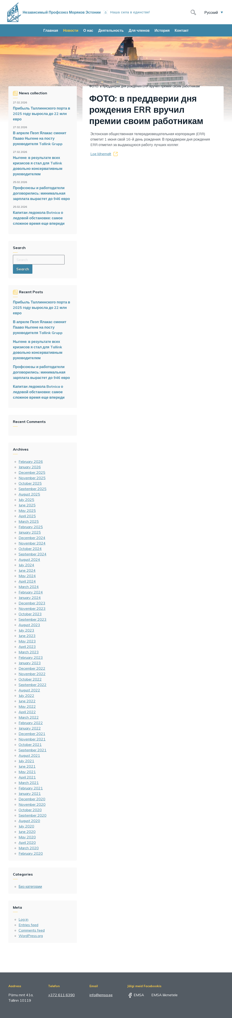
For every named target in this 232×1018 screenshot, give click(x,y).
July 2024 (26, 565)
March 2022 (29, 717)
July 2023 (26, 630)
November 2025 (32, 478)
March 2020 (29, 848)
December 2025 (32, 472)
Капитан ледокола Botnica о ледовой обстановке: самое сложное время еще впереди (39, 218)
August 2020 (29, 820)
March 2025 (29, 521)
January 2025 (30, 532)
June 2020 (27, 831)
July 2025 (26, 499)
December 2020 (32, 799)
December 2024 (32, 537)
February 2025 (31, 527)
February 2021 (31, 788)
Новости (70, 30)
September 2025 (32, 488)
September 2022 (32, 684)
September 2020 (32, 815)
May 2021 (27, 771)
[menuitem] (213, 12)
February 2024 (31, 592)
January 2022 (30, 728)
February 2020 (31, 853)
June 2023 (27, 635)
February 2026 (31, 461)
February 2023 (31, 657)
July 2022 (26, 695)
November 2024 (32, 543)
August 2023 (29, 625)
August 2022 (29, 690)
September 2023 (32, 619)
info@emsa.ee (101, 995)
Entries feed (28, 925)
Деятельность (110, 30)
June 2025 (27, 505)
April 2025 (27, 516)
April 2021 (27, 777)
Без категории (30, 886)
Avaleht (95, 82)
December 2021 (32, 733)
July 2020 (26, 826)
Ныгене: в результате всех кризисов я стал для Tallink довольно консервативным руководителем (37, 165)
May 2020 (27, 837)
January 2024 (30, 597)
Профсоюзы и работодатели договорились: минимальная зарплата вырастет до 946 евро (41, 193)
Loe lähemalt (100, 153)
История (162, 30)
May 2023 (27, 641)
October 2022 (30, 679)
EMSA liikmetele (161, 995)
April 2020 (27, 842)
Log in (23, 919)
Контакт (182, 30)
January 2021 (30, 793)
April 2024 (27, 581)
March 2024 (29, 586)
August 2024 (29, 559)
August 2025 (29, 494)
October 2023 (30, 614)
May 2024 (27, 576)
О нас (88, 30)
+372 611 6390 (61, 995)
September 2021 (32, 750)
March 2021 (29, 782)
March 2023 (29, 652)
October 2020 (30, 810)
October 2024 (30, 548)
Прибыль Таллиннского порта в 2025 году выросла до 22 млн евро (41, 113)
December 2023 (32, 603)
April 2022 (27, 712)
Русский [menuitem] (211, 12)
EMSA (135, 995)
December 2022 (32, 668)
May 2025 (27, 510)
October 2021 (30, 744)
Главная (50, 30)
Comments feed (32, 930)
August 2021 (29, 755)
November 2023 (32, 608)
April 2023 (27, 646)
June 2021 (27, 766)
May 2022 (27, 706)
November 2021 (32, 739)
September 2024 (32, 554)
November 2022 (32, 673)
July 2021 (26, 761)
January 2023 (30, 663)
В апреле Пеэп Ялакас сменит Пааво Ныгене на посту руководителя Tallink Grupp (39, 138)
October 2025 (30, 483)
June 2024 (27, 570)
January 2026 (30, 467)
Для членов (139, 30)
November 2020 (32, 804)
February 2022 (31, 722)
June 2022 (27, 701)
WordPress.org (31, 935)
